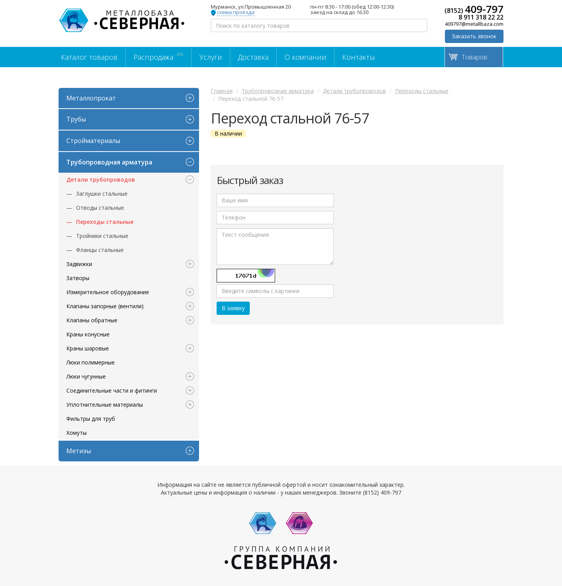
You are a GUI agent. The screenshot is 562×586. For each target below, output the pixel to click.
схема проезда (235, 12)
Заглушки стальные (102, 193)
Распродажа (158, 56)
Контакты (358, 57)
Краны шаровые (87, 348)
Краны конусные (88, 334)
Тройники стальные (102, 235)
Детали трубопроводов (100, 179)
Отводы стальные (100, 207)
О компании (305, 57)
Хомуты (76, 432)
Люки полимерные (90, 362)
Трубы (76, 119)
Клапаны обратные (91, 320)
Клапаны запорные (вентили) (105, 306)
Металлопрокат (91, 98)
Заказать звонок (474, 36)
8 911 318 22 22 (481, 17)
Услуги (210, 57)
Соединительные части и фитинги (111, 390)
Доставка (253, 57)
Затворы (77, 278)
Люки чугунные (86, 376)
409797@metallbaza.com (474, 23)
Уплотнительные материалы (104, 404)
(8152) (474, 9)
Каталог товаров (89, 57)
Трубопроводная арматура (109, 162)
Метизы (78, 451)
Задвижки (79, 264)
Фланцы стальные (100, 250)
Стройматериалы (93, 140)
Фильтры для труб (90, 418)
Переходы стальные (104, 221)
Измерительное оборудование (107, 292)
